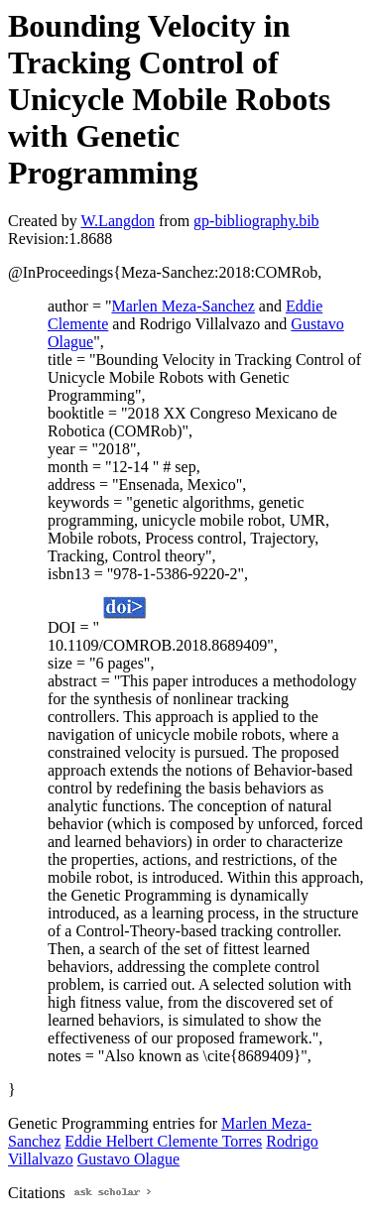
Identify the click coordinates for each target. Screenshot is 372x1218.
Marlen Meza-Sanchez (182, 306)
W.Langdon (117, 220)
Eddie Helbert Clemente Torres (163, 1141)
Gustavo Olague (129, 1159)
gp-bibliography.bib (256, 220)
